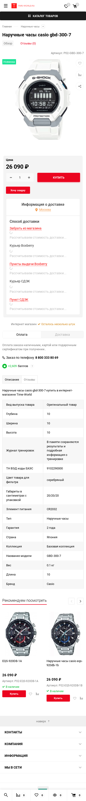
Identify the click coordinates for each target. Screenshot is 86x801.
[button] (80, 601)
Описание (12, 379)
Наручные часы (30, 26)
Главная (7, 26)
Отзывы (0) (28, 43)
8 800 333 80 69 (46, 357)
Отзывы (29, 379)
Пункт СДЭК (19, 299)
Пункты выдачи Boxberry (28, 264)
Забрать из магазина (26, 228)
